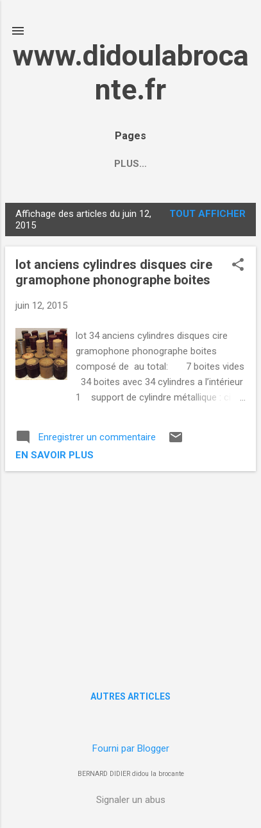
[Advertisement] (130, 571)
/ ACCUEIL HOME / (103, 163)
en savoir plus (54, 455)
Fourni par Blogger (130, 748)
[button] (238, 266)
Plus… (185, 163)
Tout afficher (207, 214)
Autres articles (130, 696)
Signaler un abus (130, 800)
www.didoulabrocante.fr (131, 73)
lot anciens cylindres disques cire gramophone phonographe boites (113, 272)
